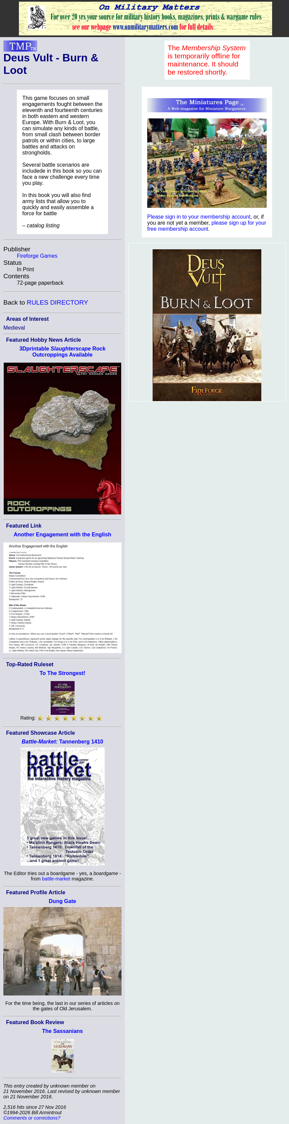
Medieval (14, 328)
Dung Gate (62, 901)
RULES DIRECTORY (57, 302)
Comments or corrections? (31, 1118)
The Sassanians (62, 1031)
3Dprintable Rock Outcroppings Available (62, 352)
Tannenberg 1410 (62, 741)
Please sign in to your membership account (199, 217)
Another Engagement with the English (62, 534)
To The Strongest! (62, 673)
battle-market (56, 878)
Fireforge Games (37, 256)
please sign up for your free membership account (206, 226)
